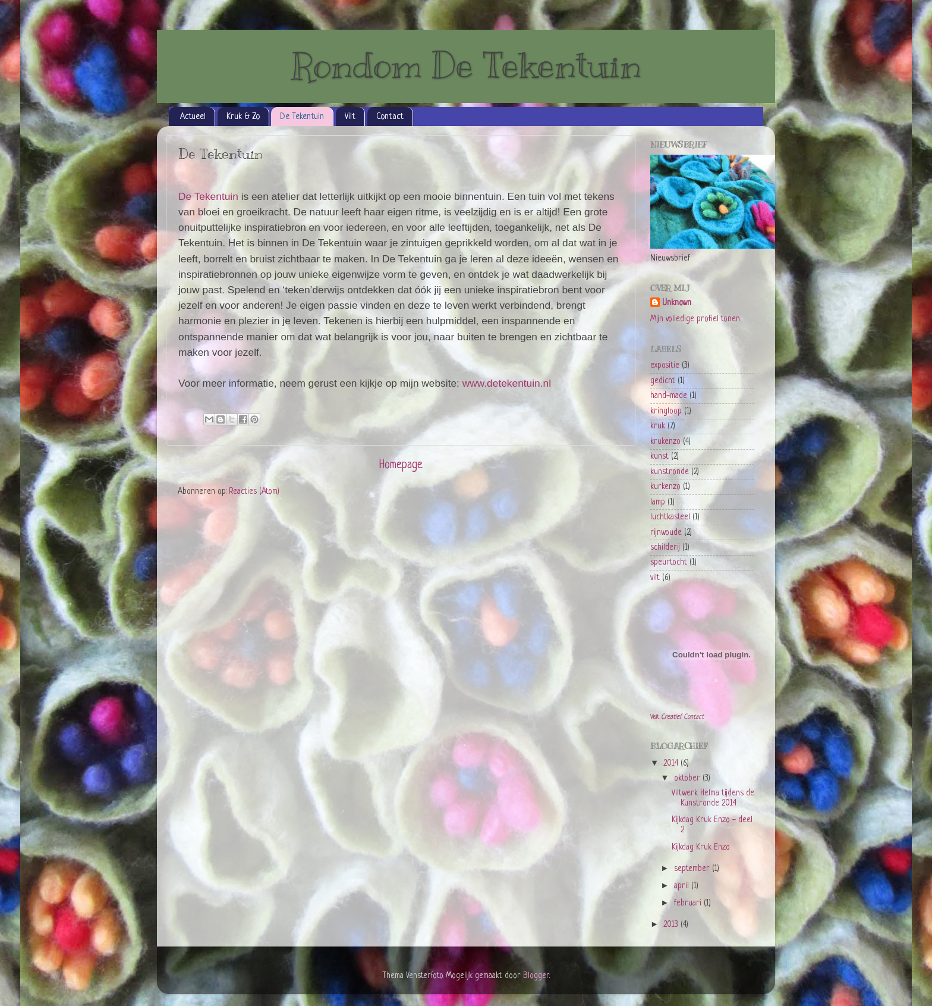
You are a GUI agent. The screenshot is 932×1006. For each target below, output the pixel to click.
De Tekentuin (302, 116)
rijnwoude (666, 532)
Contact (390, 116)
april (682, 886)
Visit (677, 716)
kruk (657, 426)
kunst (659, 456)
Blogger (536, 975)
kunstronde (669, 472)
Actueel (193, 116)
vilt (655, 577)
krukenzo (665, 441)
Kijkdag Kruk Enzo (701, 847)
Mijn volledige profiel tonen (695, 319)
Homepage (401, 465)
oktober (688, 778)
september (693, 868)
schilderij (665, 547)
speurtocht (668, 562)
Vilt (350, 116)
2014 (672, 763)
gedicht (662, 381)
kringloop (666, 411)
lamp (657, 502)
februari (689, 903)
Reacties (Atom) (254, 491)
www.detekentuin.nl (506, 383)
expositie (664, 365)
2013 (672, 924)
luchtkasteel (670, 517)
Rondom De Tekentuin (466, 65)
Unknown (676, 303)
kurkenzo (665, 486)
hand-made (668, 395)
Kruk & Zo (243, 116)
